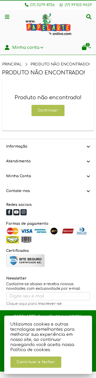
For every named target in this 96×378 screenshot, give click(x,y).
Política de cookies (30, 350)
